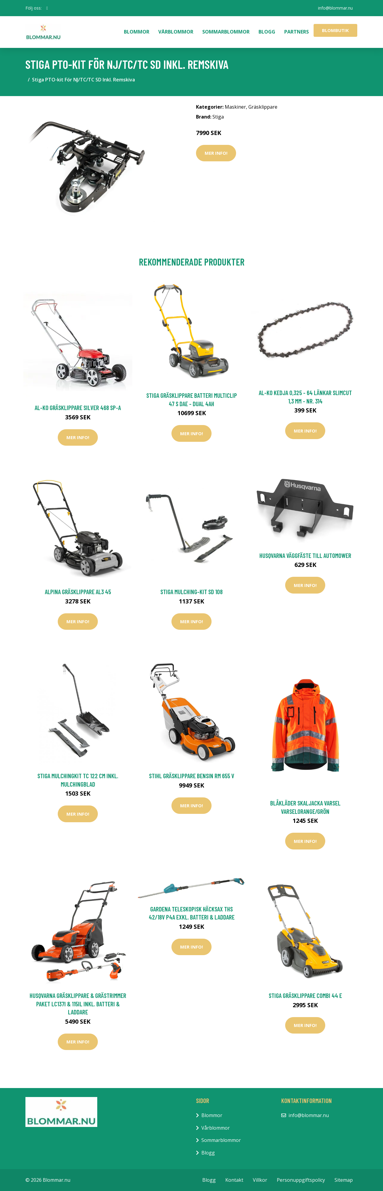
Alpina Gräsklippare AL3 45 (78, 591)
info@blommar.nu (335, 8)
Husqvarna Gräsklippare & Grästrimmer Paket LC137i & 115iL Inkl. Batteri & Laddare (78, 1004)
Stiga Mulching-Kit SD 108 (191, 591)
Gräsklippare (262, 107)
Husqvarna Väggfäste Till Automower (305, 555)
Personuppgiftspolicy (301, 1180)
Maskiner (235, 107)
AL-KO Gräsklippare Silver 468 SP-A (78, 407)
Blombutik (335, 30)
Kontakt (234, 1180)
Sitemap (344, 1180)
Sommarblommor (226, 31)
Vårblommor (175, 31)
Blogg (267, 31)
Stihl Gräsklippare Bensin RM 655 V (191, 775)
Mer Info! (216, 153)
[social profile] (47, 8)
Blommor (136, 31)
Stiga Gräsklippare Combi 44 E (305, 995)
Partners (296, 31)
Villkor (260, 1180)
